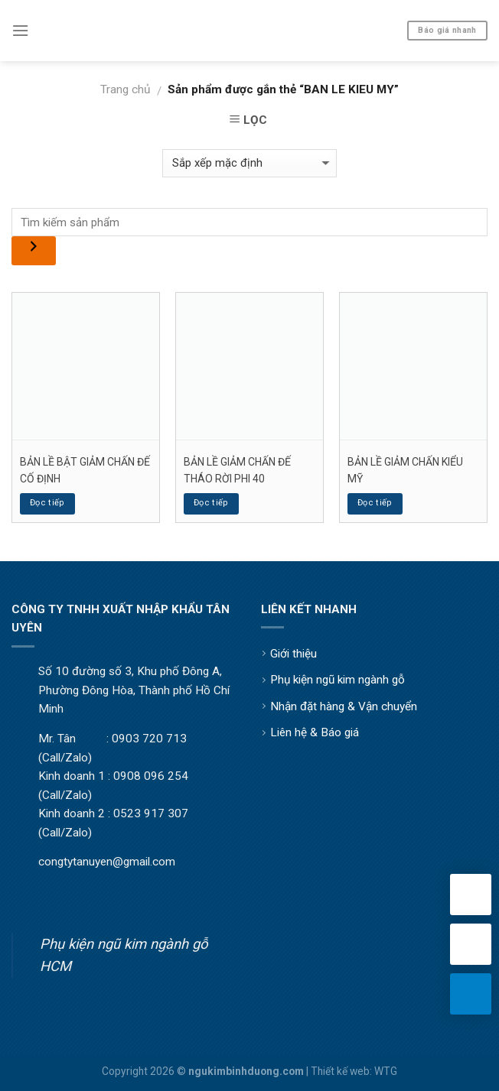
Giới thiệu (293, 654)
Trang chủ (125, 89)
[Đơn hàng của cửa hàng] (249, 163)
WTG (385, 1071)
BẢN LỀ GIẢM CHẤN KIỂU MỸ (405, 470)
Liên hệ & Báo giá (314, 732)
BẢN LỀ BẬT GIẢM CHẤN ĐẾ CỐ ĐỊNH (85, 470)
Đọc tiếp (47, 503)
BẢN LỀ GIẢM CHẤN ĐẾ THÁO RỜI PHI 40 (237, 470)
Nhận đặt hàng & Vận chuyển (343, 706)
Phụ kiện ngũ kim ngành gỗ (337, 680)
